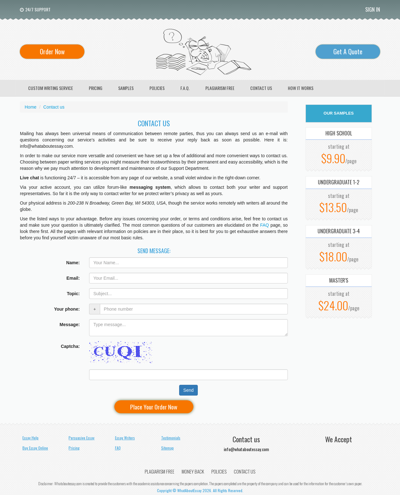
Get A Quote (347, 51)
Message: (70, 324)
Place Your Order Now (153, 406)
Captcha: (70, 346)
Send (188, 390)
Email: (73, 278)
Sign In (372, 9)
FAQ (265, 225)
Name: (73, 262)
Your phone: (67, 309)
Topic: (73, 293)
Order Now (52, 51)
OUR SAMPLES (339, 113)
